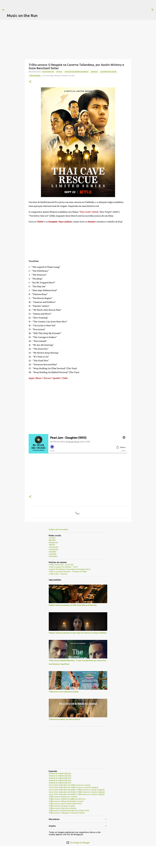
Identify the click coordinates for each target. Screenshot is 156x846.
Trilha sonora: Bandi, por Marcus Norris (64, 719)
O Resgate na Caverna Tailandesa (76, 72)
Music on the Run (22, 15)
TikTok (52, 545)
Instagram (53, 542)
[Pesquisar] (99, 10)
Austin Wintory (48, 72)
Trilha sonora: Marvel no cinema (62, 808)
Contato (52, 538)
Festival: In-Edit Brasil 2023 (60, 778)
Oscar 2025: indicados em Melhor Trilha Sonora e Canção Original (76, 794)
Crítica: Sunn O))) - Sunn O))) (61, 565)
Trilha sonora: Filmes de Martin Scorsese (66, 801)
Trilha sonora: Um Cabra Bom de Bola (63, 692)
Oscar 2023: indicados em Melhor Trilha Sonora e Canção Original (76, 790)
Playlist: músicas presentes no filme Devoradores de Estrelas (73, 605)
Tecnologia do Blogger (78, 842)
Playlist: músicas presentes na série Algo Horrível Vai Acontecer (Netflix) (77, 633)
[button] (30, 81)
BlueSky (52, 540)
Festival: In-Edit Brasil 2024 (60, 780)
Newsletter (53, 556)
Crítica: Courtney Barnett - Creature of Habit (68, 571)
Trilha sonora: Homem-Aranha (62, 806)
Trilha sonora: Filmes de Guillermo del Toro (67, 799)
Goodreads (53, 547)
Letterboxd (53, 549)
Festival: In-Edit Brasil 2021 (60, 773)
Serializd (52, 552)
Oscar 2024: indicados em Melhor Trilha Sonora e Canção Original (77, 792)
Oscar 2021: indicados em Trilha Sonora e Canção (69, 785)
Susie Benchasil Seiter (108, 72)
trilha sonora (35, 75)
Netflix (59, 72)
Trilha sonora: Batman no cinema (63, 797)
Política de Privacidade (58, 529)
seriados (94, 72)
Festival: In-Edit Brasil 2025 (60, 783)
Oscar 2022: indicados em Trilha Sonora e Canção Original (73, 787)
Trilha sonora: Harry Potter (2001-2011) (65, 803)
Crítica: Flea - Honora (58, 574)
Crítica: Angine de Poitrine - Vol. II (63, 567)
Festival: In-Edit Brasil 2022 (60, 776)
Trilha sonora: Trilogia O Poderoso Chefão (67, 813)
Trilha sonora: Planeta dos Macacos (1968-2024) (69, 810)
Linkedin (52, 554)
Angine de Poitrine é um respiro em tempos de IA (69, 569)
